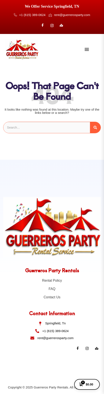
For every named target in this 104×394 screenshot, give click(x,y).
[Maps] (96, 348)
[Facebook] (42, 25)
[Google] (61, 25)
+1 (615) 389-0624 (30, 15)
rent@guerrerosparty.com (69, 15)
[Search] (95, 127)
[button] (86, 49)
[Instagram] (52, 25)
